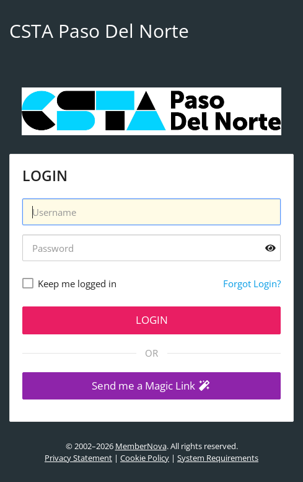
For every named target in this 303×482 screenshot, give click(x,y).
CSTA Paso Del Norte (99, 30)
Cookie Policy (144, 457)
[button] (151, 386)
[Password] (151, 247)
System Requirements (217, 457)
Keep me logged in (77, 283)
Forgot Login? (252, 283)
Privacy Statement (78, 457)
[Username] (151, 212)
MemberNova (141, 446)
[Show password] (270, 247)
